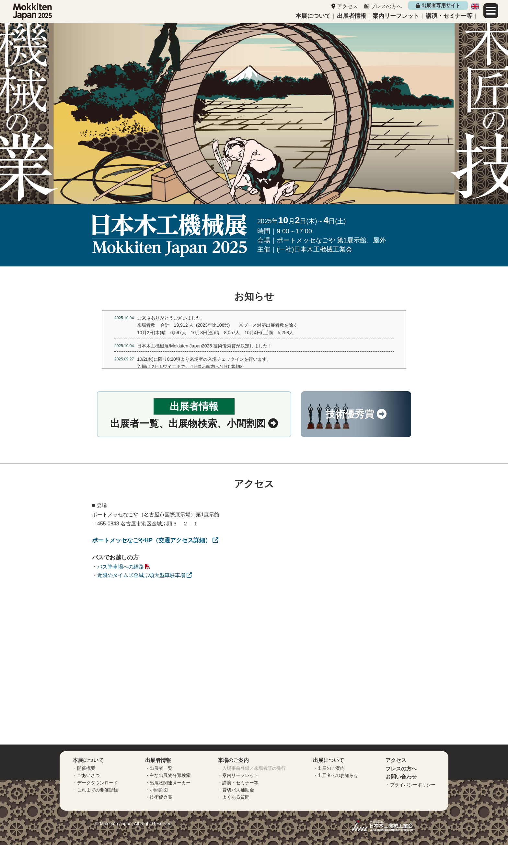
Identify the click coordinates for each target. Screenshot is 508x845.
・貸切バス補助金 (236, 789)
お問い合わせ (401, 777)
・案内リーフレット (238, 775)
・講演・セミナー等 (238, 782)
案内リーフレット (396, 16)
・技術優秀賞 (158, 797)
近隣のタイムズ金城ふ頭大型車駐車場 (144, 575)
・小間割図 (156, 789)
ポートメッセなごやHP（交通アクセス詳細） (155, 540)
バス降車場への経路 (123, 566)
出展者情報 (351, 16)
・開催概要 (84, 768)
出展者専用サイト (438, 5)
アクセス (347, 6)
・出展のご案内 (329, 768)
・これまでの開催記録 (95, 789)
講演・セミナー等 (449, 16)
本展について (312, 16)
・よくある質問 (233, 797)
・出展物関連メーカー (167, 782)
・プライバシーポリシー (410, 784)
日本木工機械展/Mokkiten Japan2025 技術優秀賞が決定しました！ (204, 345)
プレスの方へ (386, 6)
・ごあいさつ (86, 775)
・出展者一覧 (158, 768)
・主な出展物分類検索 (167, 775)
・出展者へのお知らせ (335, 775)
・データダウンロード (95, 782)
